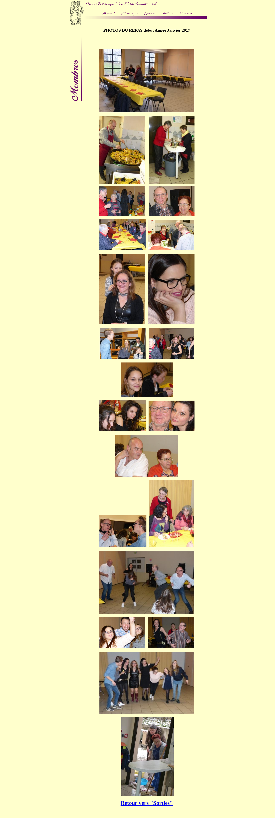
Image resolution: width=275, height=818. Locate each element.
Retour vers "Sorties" (147, 803)
